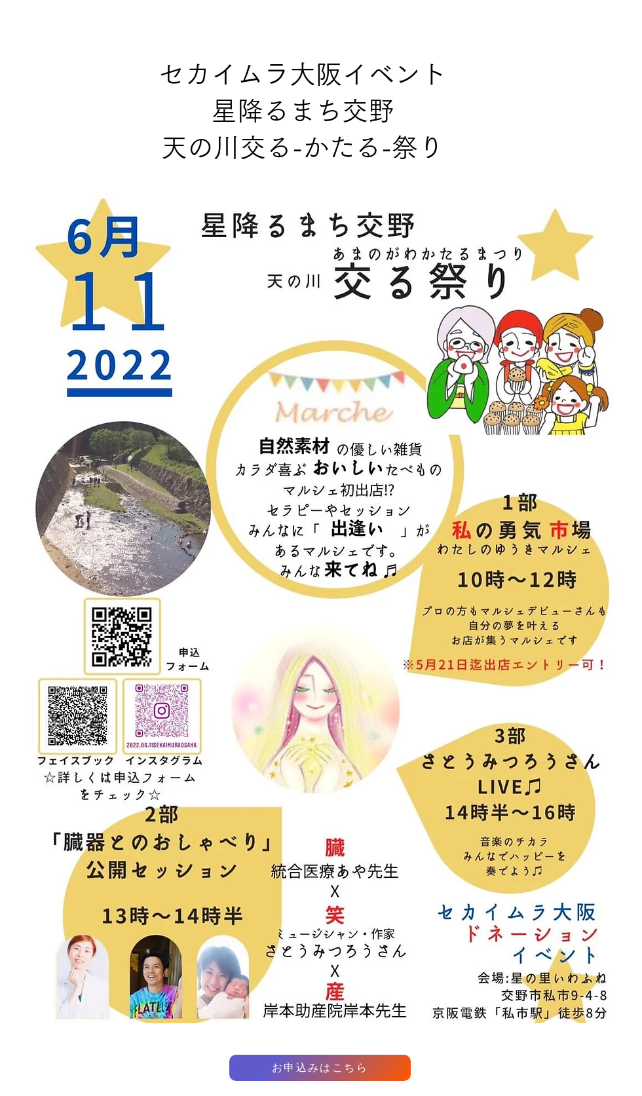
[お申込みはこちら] (320, 1068)
